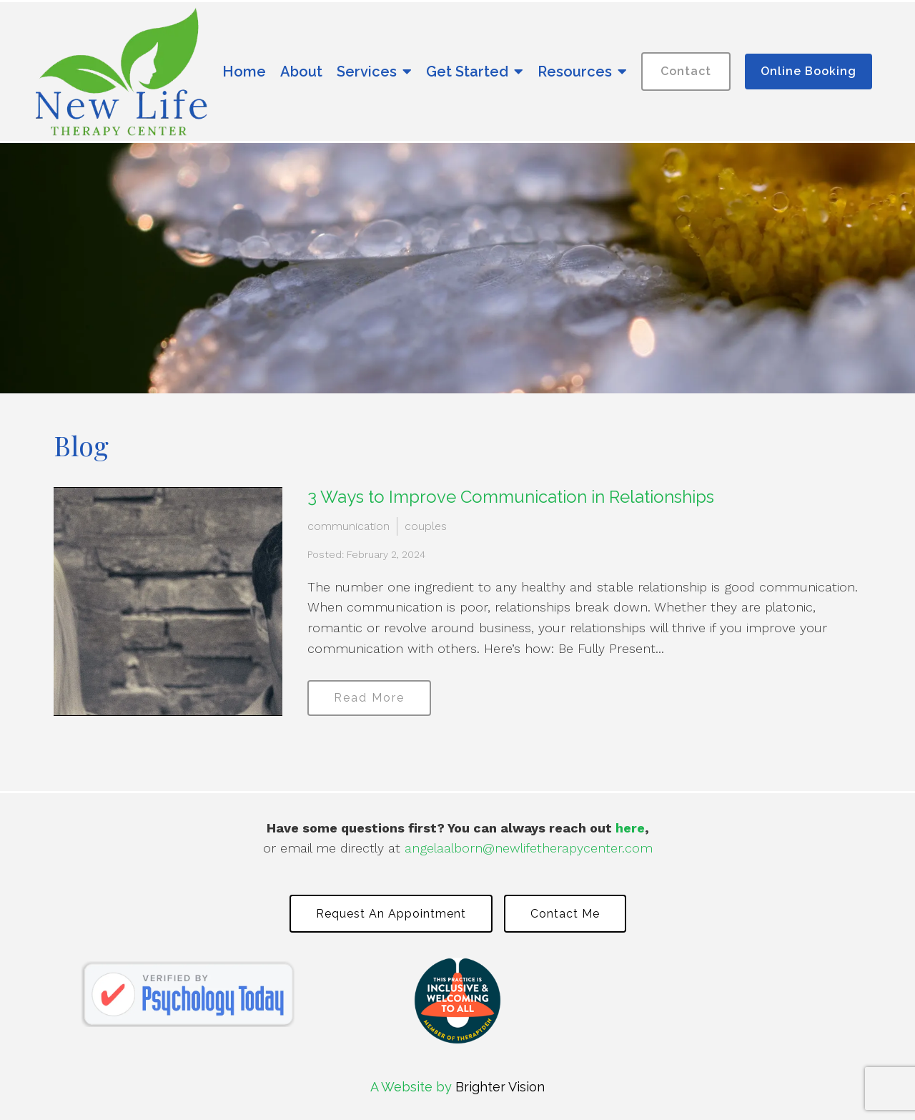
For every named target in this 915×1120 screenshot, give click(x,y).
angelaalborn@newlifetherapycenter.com (529, 847)
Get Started (467, 71)
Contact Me (565, 913)
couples (426, 526)
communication (348, 526)
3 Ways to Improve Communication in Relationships (510, 496)
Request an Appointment (391, 913)
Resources (575, 71)
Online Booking (808, 71)
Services (367, 71)
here (630, 827)
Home (244, 71)
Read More (369, 697)
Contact (686, 71)
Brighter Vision (500, 1086)
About (301, 71)
